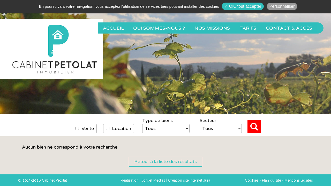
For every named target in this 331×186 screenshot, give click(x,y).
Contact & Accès (289, 28)
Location (118, 128)
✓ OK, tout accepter (242, 6)
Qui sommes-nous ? (159, 28)
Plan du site (271, 180)
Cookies (252, 180)
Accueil (113, 28)
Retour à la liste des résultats (165, 161)
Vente (85, 128)
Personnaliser (282, 6)
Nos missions (212, 28)
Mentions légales (298, 180)
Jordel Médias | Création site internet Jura (175, 180)
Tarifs (247, 28)
